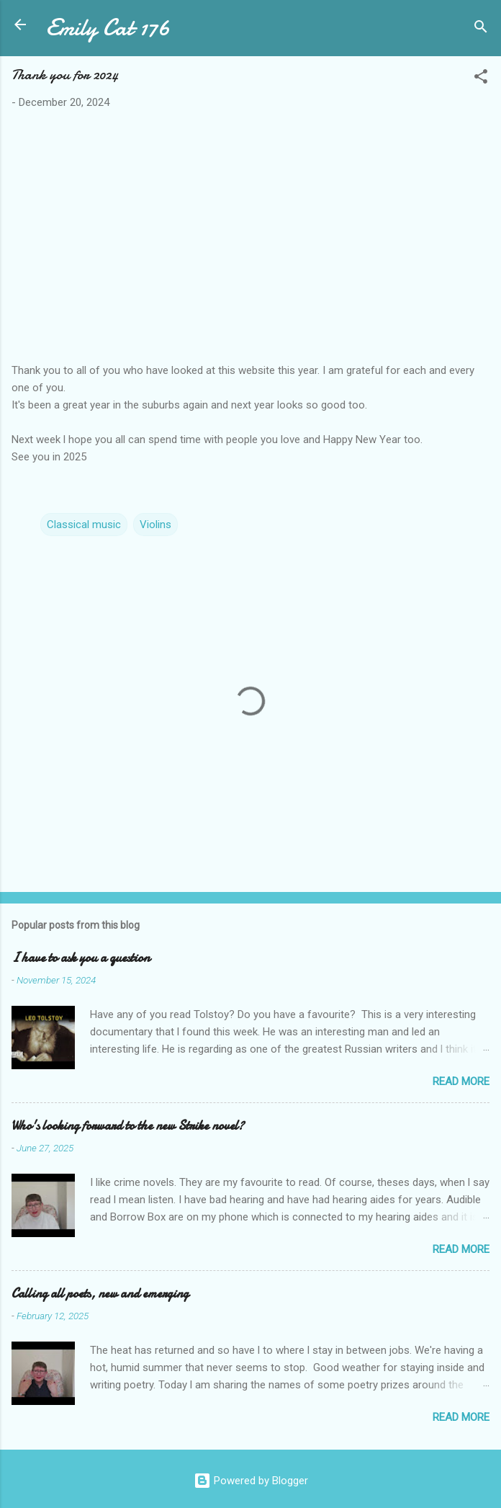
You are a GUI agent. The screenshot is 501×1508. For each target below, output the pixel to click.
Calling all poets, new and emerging (100, 1294)
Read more (461, 1081)
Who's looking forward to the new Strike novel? (128, 1126)
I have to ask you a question (81, 958)
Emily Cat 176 (108, 28)
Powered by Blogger (251, 1480)
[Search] (480, 29)
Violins (155, 524)
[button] (480, 79)
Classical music (84, 524)
